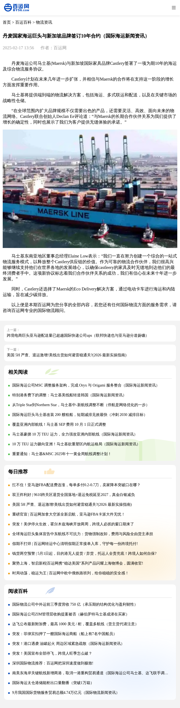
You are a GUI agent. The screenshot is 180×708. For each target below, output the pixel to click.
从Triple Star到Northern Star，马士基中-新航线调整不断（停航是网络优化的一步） (81, 405)
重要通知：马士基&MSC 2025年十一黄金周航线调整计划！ (62, 454)
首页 (7, 22)
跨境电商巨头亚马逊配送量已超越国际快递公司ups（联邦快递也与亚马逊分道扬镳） (78, 335)
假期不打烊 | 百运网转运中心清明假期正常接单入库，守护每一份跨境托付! (75, 544)
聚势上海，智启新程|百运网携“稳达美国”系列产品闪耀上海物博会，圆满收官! (77, 563)
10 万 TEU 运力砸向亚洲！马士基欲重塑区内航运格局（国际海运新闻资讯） (76, 444)
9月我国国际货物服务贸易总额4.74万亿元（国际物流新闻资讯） (66, 693)
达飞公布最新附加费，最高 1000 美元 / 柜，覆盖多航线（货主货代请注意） (75, 624)
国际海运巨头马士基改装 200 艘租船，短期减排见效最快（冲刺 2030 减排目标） (79, 415)
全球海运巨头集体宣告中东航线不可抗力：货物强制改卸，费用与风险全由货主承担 (82, 534)
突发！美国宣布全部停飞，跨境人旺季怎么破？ (52, 653)
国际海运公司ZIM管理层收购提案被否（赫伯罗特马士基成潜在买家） (71, 614)
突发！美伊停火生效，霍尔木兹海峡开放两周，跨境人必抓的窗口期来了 (73, 524)
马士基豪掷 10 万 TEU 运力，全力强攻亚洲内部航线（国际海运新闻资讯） (75, 434)
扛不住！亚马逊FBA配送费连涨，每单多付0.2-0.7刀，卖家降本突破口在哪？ (76, 485)
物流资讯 (44, 22)
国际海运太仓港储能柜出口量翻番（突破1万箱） (53, 683)
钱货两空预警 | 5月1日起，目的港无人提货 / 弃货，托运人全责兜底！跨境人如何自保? (84, 553)
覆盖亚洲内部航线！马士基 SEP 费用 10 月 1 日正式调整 (59, 424)
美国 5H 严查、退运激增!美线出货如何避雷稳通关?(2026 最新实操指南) (66, 355)
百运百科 (23, 22)
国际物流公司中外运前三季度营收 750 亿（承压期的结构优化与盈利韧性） (75, 604)
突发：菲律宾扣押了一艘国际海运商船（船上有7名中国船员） (64, 634)
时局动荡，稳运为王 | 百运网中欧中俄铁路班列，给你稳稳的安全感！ (70, 573)
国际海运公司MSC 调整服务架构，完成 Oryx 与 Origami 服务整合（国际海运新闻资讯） (86, 385)
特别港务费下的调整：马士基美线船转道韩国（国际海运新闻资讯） (69, 395)
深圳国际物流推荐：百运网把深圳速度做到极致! (53, 663)
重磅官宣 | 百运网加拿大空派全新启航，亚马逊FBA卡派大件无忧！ (68, 514)
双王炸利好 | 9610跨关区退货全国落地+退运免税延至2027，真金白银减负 (73, 495)
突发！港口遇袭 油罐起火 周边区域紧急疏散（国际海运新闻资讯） (68, 644)
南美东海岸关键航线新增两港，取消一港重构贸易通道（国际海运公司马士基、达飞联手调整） (92, 673)
